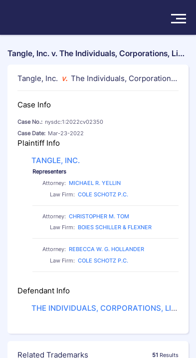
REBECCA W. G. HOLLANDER (106, 249)
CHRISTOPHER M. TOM (99, 216)
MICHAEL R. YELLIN (95, 182)
